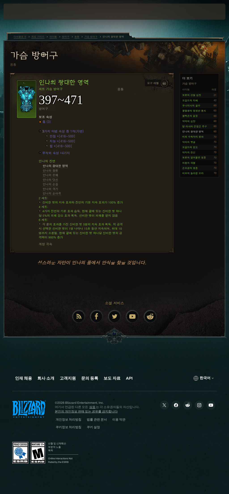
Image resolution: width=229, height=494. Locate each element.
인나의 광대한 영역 (55, 166)
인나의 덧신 (50, 179)
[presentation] (17, 12)
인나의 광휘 (50, 170)
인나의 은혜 (50, 175)
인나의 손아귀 (52, 193)
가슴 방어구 (34, 55)
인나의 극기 (50, 189)
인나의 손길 (50, 184)
